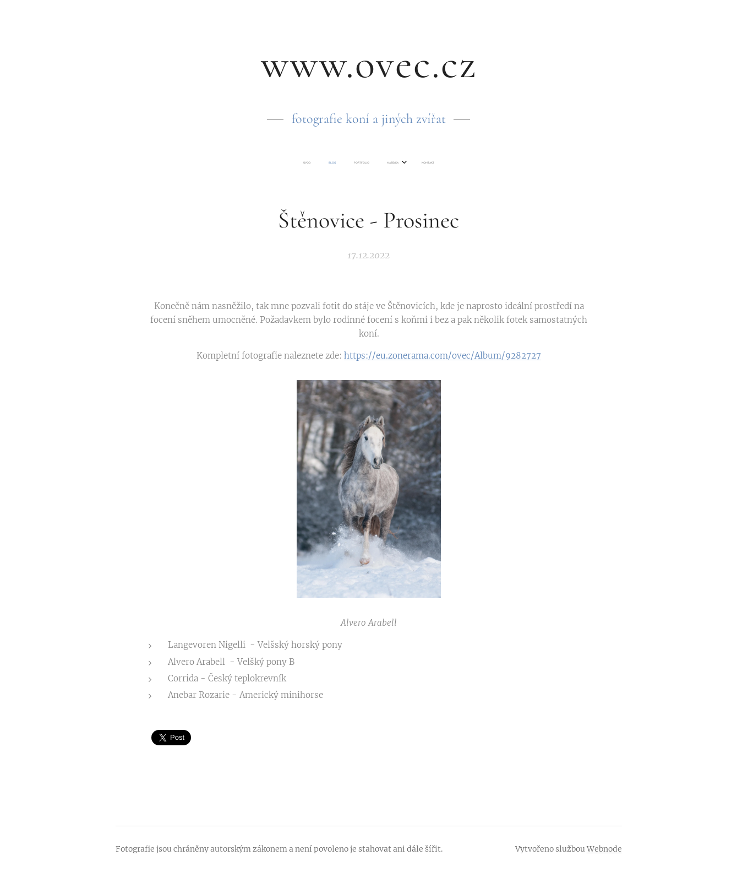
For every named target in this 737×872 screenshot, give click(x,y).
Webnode (604, 849)
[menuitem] (335, 163)
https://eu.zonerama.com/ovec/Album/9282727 (442, 355)
